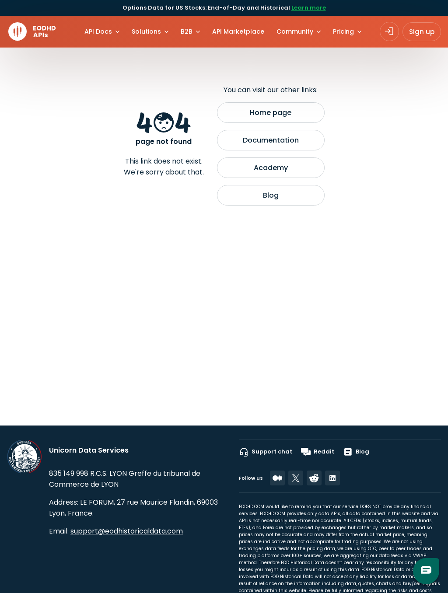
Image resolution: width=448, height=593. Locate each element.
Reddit (317, 452)
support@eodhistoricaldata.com (126, 531)
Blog (271, 195)
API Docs (98, 31)
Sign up (421, 31)
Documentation (271, 140)
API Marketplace (238, 31)
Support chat (265, 452)
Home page (270, 113)
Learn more (308, 7)
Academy (271, 168)
